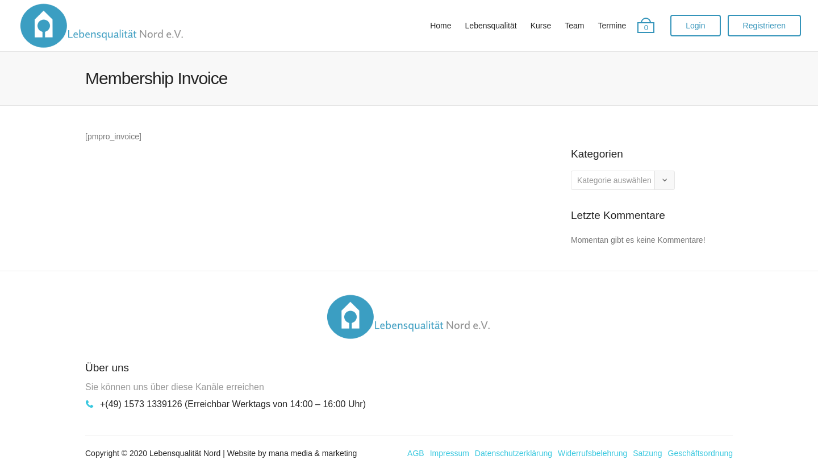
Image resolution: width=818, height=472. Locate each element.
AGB (415, 453)
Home (440, 25)
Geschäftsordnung (700, 453)
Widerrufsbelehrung (592, 453)
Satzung (647, 453)
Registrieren (764, 25)
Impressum (449, 453)
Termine (612, 25)
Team (574, 25)
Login (695, 25)
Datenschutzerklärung (513, 453)
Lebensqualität (491, 25)
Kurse (541, 25)
